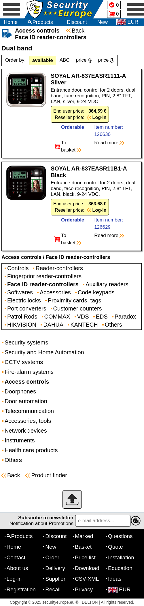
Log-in (14, 579)
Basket (83, 547)
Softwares (20, 292)
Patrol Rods (22, 316)
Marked (84, 536)
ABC (65, 60)
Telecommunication (29, 411)
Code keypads (96, 292)
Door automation (26, 401)
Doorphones (20, 391)
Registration (21, 589)
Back (78, 30)
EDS (102, 316)
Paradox (125, 316)
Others (113, 324)
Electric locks (24, 300)
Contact (16, 557)
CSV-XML (87, 579)
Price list (85, 557)
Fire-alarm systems (29, 372)
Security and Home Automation (44, 352)
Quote (115, 547)
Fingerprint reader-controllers (44, 276)
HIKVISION (21, 324)
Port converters (26, 308)
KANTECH (84, 324)
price (81, 60)
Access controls (21, 257)
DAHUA (53, 324)
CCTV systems (24, 362)
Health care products (31, 450)
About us (17, 568)
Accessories (55, 292)
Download (87, 568)
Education (120, 568)
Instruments (20, 440)
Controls (18, 268)
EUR (119, 589)
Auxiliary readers (107, 284)
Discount (77, 22)
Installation (121, 557)
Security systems (26, 342)
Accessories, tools (28, 421)
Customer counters (77, 308)
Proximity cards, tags (74, 300)
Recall (52, 589)
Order (52, 557)
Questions (120, 536)
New (102, 22)
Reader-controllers (59, 268)
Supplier (55, 579)
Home (11, 22)
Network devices (26, 430)
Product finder (49, 475)
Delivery (55, 568)
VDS (83, 316)
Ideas (114, 579)
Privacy (84, 589)
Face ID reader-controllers (78, 257)
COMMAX (57, 316)
